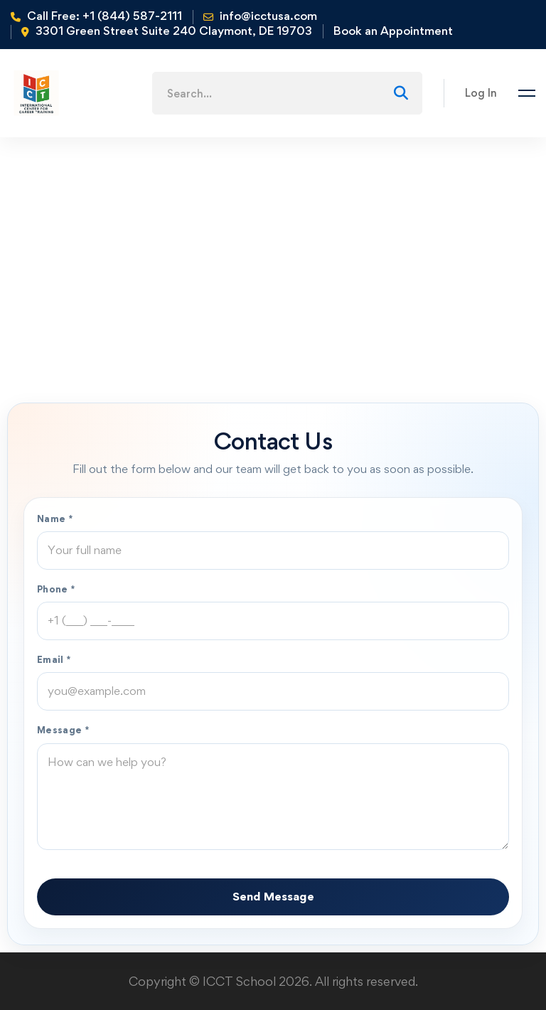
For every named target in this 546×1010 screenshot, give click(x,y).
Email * (54, 659)
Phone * (56, 589)
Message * (63, 729)
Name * (55, 518)
